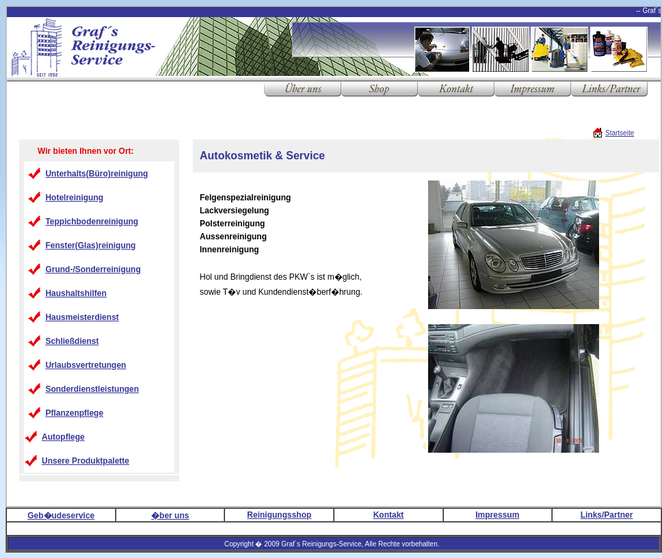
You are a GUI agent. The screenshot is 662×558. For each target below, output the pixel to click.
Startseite (619, 133)
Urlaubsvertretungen (85, 365)
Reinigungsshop (279, 515)
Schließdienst (71, 341)
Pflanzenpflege (74, 413)
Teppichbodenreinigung (91, 221)
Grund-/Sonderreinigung (92, 269)
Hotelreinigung (74, 197)
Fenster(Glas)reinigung (90, 245)
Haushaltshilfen (75, 293)
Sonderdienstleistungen (92, 389)
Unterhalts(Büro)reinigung (96, 173)
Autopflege (63, 437)
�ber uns (170, 515)
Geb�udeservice (60, 515)
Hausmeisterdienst (81, 317)
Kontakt (388, 515)
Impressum (497, 515)
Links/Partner (607, 515)
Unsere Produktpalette (85, 461)
